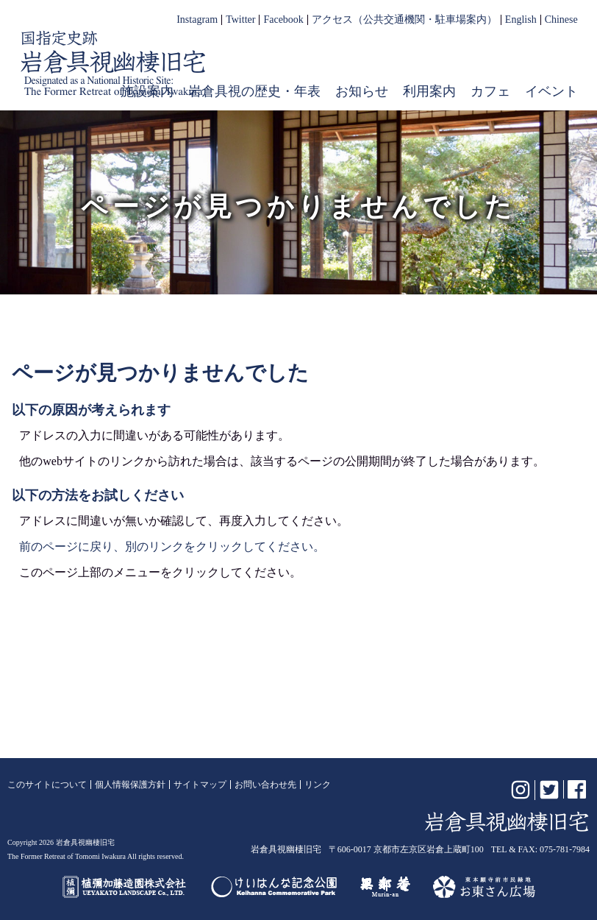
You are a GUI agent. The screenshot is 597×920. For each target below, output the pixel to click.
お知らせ (361, 91)
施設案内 (147, 91)
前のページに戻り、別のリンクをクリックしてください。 (172, 546)
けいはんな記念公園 (273, 887)
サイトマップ (200, 784)
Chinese (561, 20)
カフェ (490, 91)
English (521, 20)
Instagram (197, 20)
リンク (317, 784)
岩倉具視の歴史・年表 (254, 91)
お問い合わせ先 (265, 784)
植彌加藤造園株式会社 (125, 887)
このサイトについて (47, 784)
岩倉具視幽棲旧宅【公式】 (113, 63)
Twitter (240, 20)
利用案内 (429, 91)
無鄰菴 (385, 887)
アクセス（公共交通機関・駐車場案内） (404, 20)
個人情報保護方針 (130, 784)
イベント (551, 91)
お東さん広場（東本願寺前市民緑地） (484, 887)
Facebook (283, 20)
